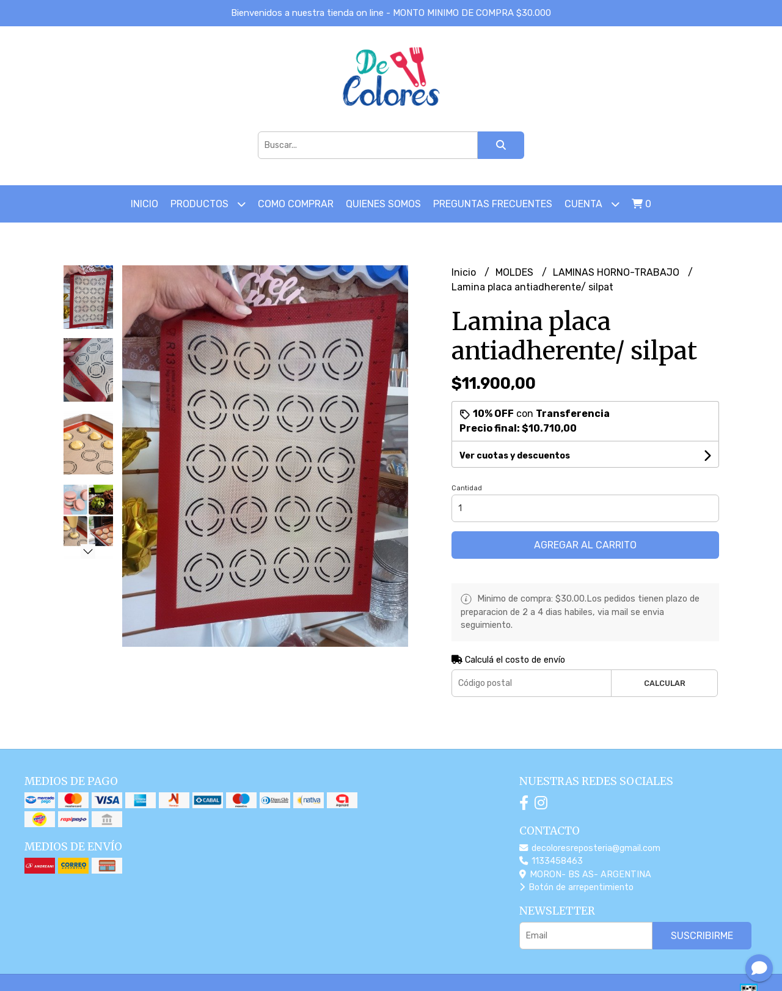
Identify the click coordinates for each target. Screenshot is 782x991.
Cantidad (466, 488)
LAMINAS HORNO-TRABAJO (617, 272)
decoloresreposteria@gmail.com (589, 848)
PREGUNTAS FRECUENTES (492, 204)
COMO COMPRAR (296, 204)
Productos (208, 204)
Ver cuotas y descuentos (514, 456)
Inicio (144, 204)
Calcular (664, 683)
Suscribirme (702, 935)
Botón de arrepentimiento (576, 887)
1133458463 (551, 861)
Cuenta (592, 204)
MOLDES (515, 272)
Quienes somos (383, 204)
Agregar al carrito (585, 545)
